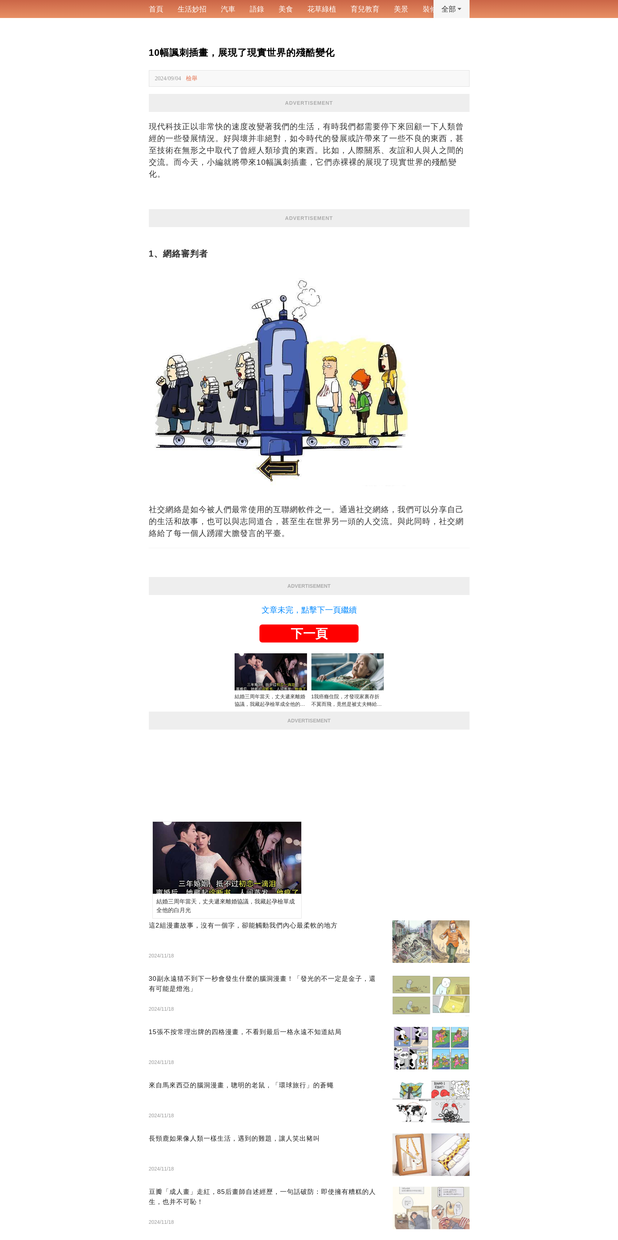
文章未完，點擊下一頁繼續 (309, 609)
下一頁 (309, 633)
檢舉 (191, 78)
